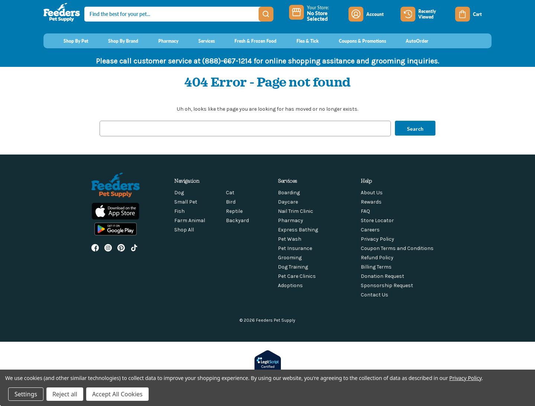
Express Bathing (298, 230)
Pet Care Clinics (297, 276)
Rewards (371, 202)
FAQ (365, 211)
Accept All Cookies (117, 394)
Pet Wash (289, 239)
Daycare (288, 202)
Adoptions (290, 285)
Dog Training (293, 267)
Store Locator (377, 220)
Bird (231, 202)
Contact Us (374, 295)
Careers (370, 230)
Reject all (64, 394)
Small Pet (185, 202)
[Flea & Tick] (300, 40)
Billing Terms (376, 267)
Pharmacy (290, 220)
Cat (230, 192)
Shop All (184, 230)
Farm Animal (189, 220)
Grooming (290, 257)
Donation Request (382, 276)
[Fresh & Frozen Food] (249, 40)
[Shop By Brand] (116, 40)
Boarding (289, 192)
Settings (25, 394)
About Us (372, 192)
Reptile (234, 211)
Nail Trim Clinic (295, 211)
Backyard (237, 220)
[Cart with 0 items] (473, 14)
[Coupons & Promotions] (355, 40)
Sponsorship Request (387, 285)
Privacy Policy (377, 239)
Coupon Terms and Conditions (397, 248)
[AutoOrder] (410, 40)
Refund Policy (377, 257)
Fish (179, 211)
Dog (179, 192)
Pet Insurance (295, 248)
